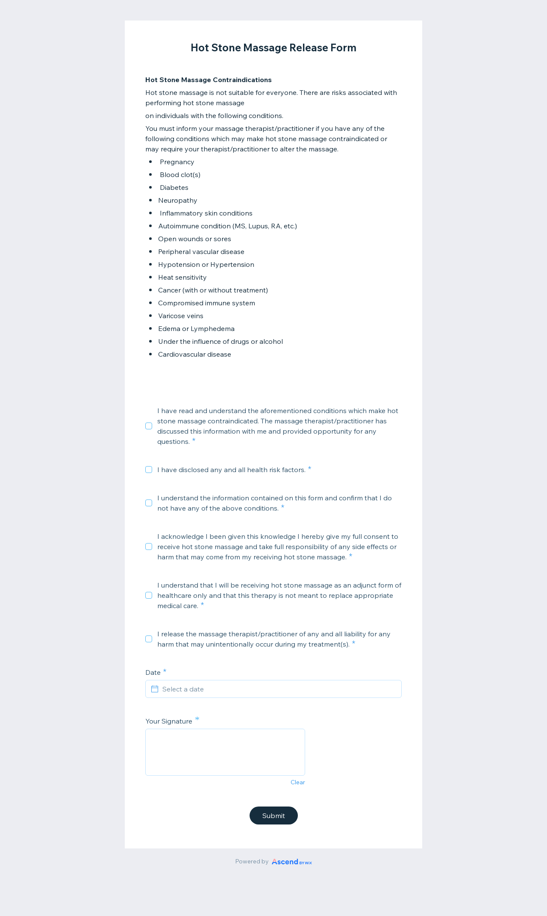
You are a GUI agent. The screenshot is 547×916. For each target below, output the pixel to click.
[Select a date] (278, 688)
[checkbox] (148, 426)
